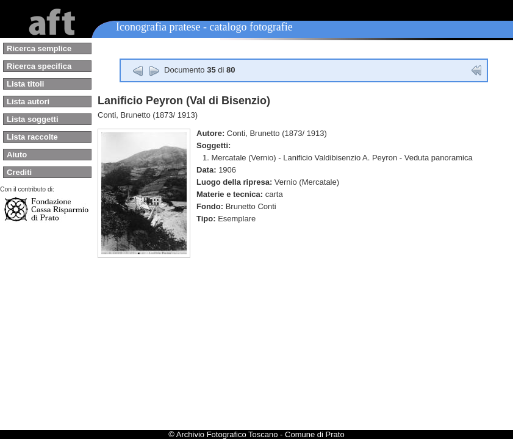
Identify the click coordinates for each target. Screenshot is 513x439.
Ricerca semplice (39, 48)
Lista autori (28, 101)
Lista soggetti (33, 119)
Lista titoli (25, 83)
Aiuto (17, 154)
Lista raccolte (32, 136)
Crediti (19, 172)
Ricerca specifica (39, 66)
